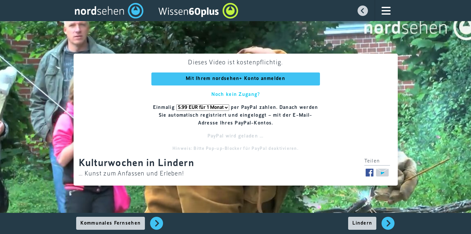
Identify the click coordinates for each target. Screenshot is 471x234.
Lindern (362, 223)
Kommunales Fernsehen (110, 223)
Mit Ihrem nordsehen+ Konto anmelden (235, 78)
